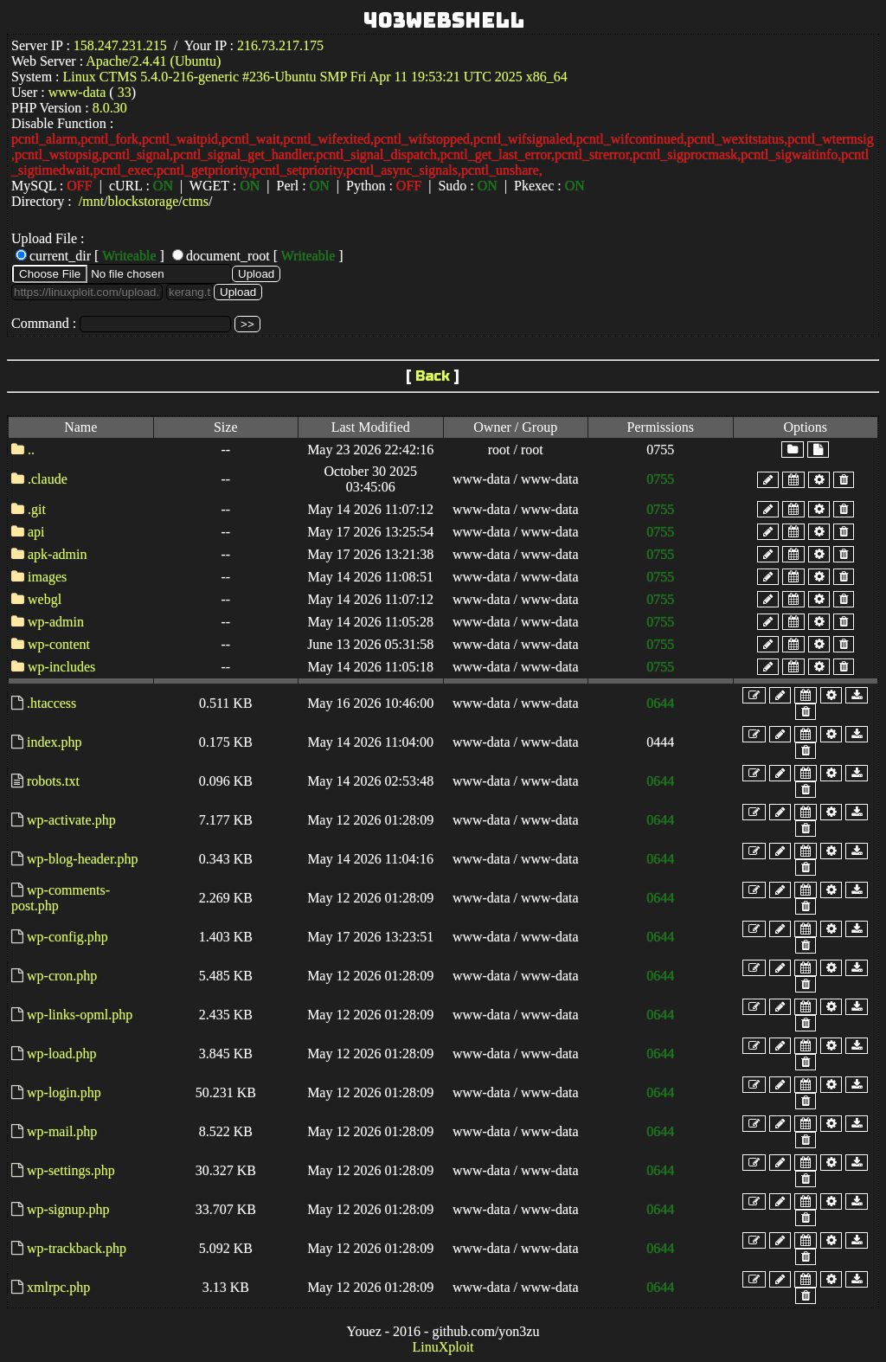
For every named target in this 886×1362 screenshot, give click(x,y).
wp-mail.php (62, 1131)
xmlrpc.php (58, 1287)
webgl (44, 599)
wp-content (59, 644)
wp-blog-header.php (82, 858)
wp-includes (61, 666)
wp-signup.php (68, 1209)
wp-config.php (67, 936)
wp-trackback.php (76, 1248)
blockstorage (143, 201)
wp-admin (56, 621)
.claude (47, 479)
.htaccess (51, 703)
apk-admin (57, 554)
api (36, 531)
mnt (93, 201)
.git (37, 509)
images (47, 576)
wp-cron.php (62, 975)
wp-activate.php (71, 820)
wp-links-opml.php (79, 1014)
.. (31, 449)
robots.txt (53, 781)
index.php (54, 742)
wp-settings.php (71, 1170)
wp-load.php (61, 1053)
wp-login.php (64, 1092)
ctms (196, 201)
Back (432, 376)
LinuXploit (442, 1347)
